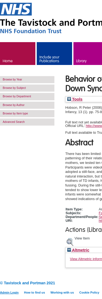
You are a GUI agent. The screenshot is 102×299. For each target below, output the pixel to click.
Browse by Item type (15, 113)
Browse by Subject (14, 87)
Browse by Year (12, 79)
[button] (70, 241)
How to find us (34, 292)
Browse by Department (17, 96)
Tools (74, 99)
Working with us (62, 292)
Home (8, 61)
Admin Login (9, 292)
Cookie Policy (89, 292)
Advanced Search (14, 121)
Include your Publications (49, 59)
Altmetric (78, 250)
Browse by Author (13, 105)
